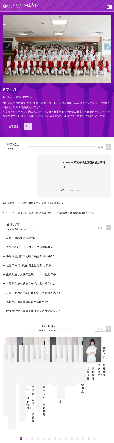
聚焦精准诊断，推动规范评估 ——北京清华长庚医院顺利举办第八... (56, 212)
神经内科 (83, 401)
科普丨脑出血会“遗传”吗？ (22, 238)
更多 (104, 147)
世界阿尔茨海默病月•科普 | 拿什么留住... (30, 283)
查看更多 (20, 126)
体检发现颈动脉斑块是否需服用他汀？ (29, 301)
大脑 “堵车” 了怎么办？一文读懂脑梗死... (31, 247)
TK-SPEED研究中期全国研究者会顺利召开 (42, 203)
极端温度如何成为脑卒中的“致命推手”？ (30, 256)
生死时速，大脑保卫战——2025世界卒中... (32, 274)
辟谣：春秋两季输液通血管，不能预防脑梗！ (33, 292)
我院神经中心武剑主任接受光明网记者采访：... (34, 310)
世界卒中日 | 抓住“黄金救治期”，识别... (30, 265)
